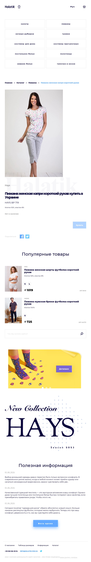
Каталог (55, 545)
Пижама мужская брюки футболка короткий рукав (51, 303)
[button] (42, 388)
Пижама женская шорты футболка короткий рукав (51, 271)
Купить (79, 225)
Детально (64, 369)
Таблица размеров (26, 545)
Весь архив (45, 523)
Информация (43, 545)
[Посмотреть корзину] (84, 7)
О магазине (10, 545)
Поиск (81, 333)
